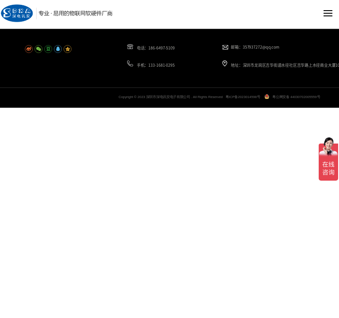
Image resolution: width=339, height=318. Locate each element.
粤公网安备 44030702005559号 (296, 97)
